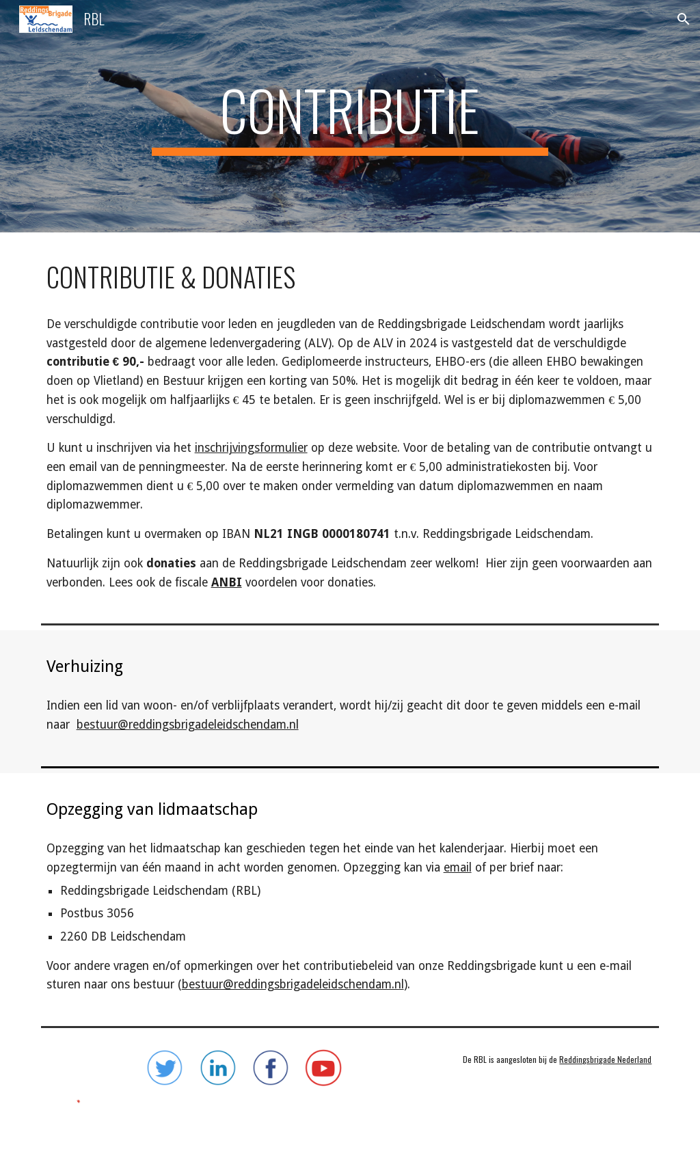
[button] (683, 19)
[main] (349, 116)
